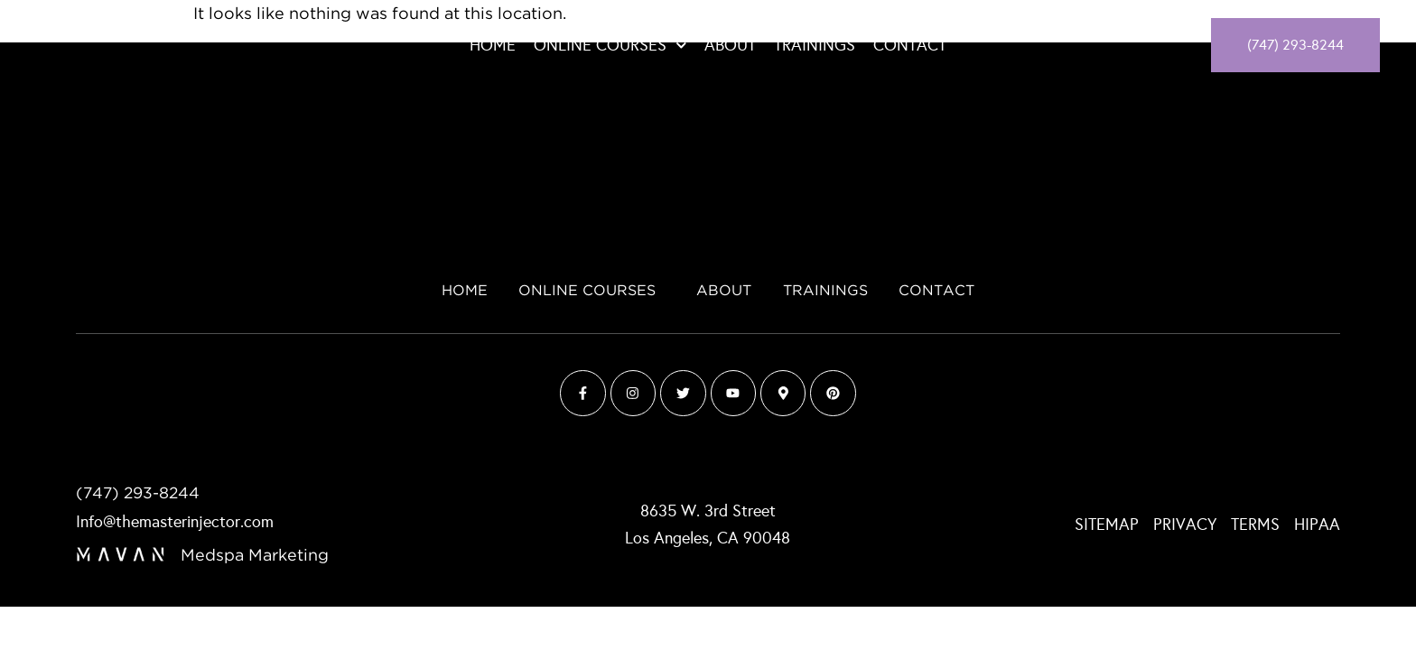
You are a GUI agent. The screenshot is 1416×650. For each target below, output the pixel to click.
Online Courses (610, 45)
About (730, 45)
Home (493, 45)
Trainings (814, 45)
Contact (909, 45)
